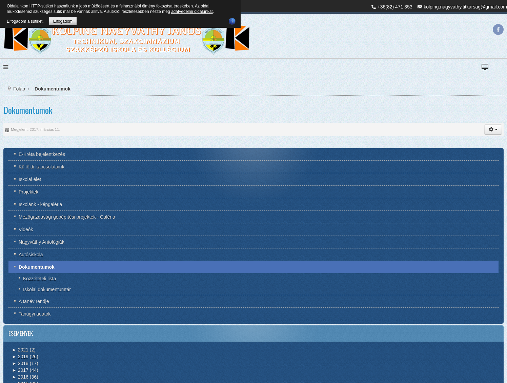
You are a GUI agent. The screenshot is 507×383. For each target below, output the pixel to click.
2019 (20, 356)
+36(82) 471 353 (395, 6)
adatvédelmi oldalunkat (192, 11)
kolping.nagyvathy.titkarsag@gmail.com (465, 6)
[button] (493, 129)
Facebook (498, 29)
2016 (20, 377)
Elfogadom (63, 21)
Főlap (19, 89)
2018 (20, 363)
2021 (20, 349)
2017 (20, 370)
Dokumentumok (28, 110)
